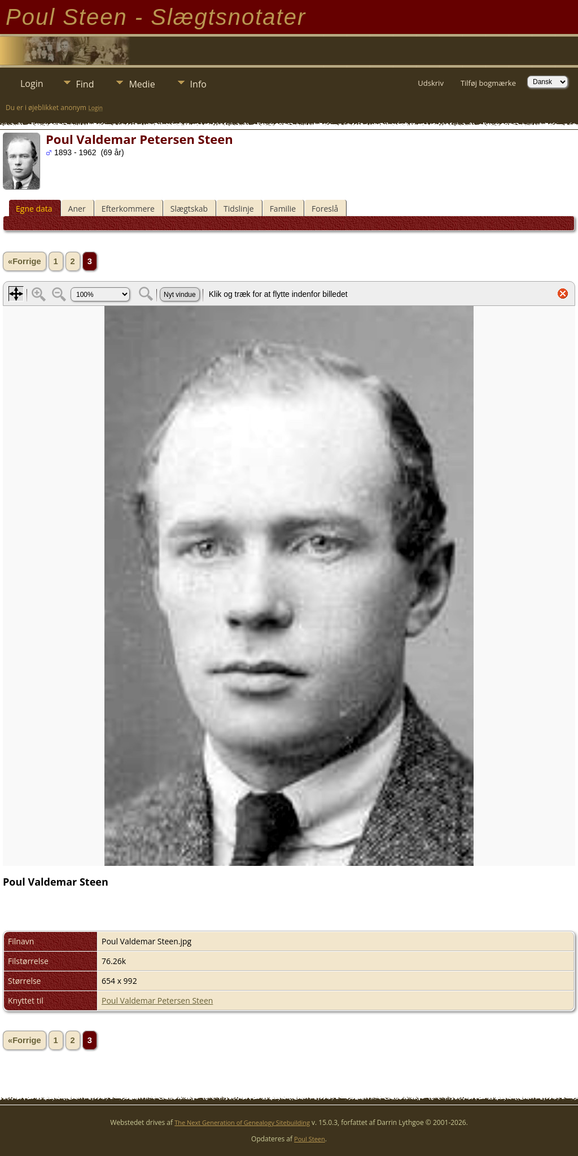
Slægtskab (189, 208)
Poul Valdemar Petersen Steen (157, 1000)
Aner (77, 208)
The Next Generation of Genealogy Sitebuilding (242, 1122)
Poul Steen (309, 1139)
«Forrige (24, 261)
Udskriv (431, 83)
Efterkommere (128, 208)
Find (85, 84)
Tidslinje (239, 208)
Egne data (34, 208)
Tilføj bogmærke (488, 83)
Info (198, 84)
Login (31, 83)
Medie (142, 84)
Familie (283, 208)
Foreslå (325, 208)
